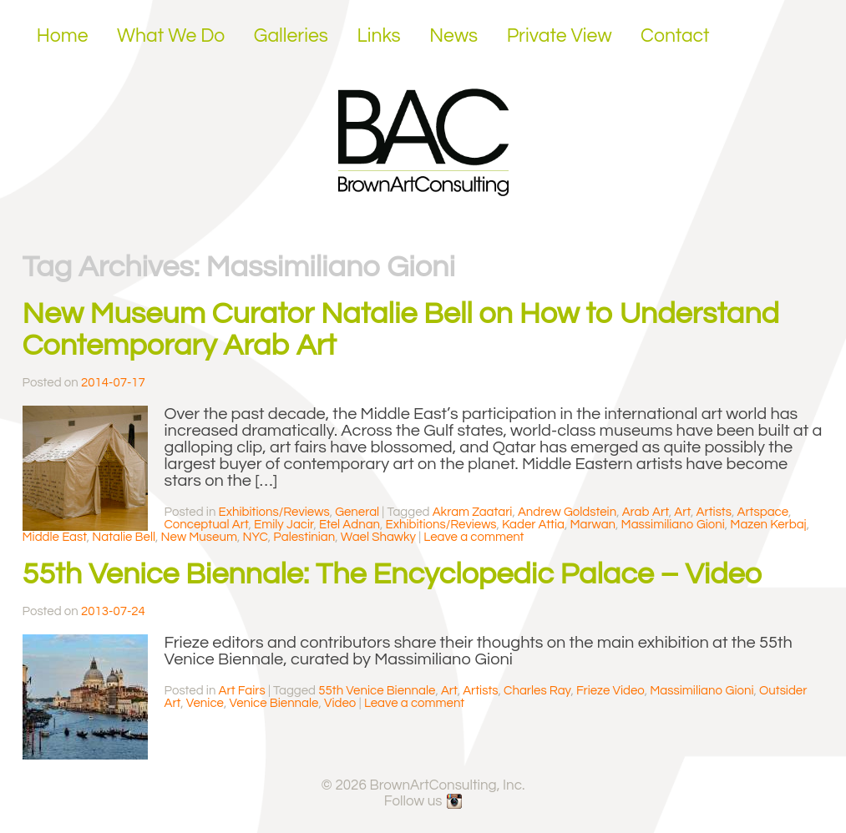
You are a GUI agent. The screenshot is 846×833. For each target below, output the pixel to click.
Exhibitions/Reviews (274, 512)
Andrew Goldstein (567, 512)
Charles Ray (537, 690)
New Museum (199, 537)
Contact (675, 36)
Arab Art (645, 512)
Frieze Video (610, 690)
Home (63, 36)
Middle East (55, 537)
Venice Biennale (273, 703)
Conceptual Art (207, 524)
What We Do (171, 36)
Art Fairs (242, 690)
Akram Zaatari (473, 512)
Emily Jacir (284, 524)
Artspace (762, 512)
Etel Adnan (349, 524)
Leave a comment (473, 537)
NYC (254, 537)
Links (378, 36)
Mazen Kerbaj (768, 524)
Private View (559, 36)
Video (340, 703)
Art (682, 512)
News (453, 36)
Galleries (291, 36)
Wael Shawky (378, 537)
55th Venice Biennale (376, 690)
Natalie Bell (123, 537)
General (357, 512)
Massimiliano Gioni (673, 524)
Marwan (593, 524)
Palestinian (304, 537)
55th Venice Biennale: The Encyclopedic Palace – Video (392, 574)
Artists (714, 512)
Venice (205, 703)
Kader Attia (533, 524)
